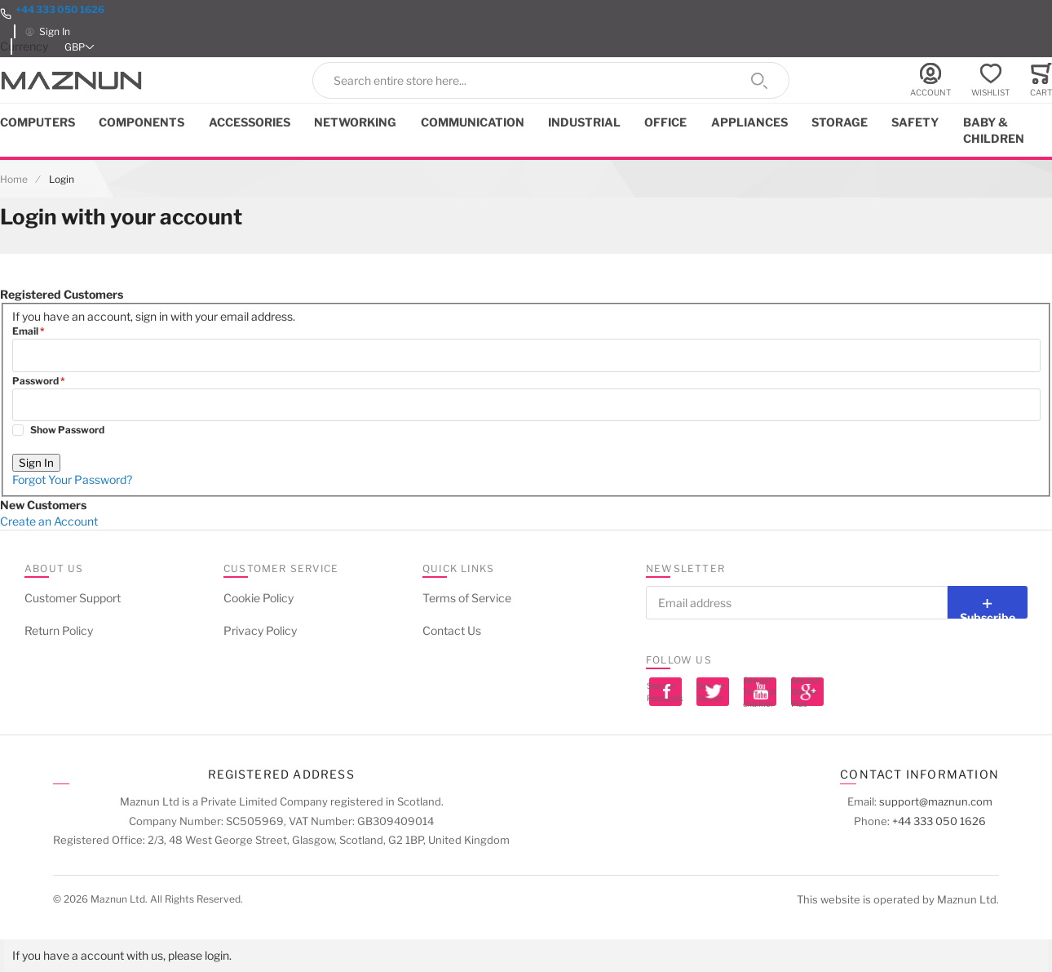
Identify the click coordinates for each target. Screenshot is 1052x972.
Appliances (749, 122)
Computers (37, 122)
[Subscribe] (988, 602)
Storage (839, 122)
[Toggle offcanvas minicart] (1041, 80)
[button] (80, 47)
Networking (355, 122)
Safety (915, 122)
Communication (472, 122)
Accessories (249, 122)
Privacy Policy (260, 630)
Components (141, 122)
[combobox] (551, 80)
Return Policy (58, 630)
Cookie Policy (258, 598)
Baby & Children (993, 130)
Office (665, 122)
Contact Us (451, 630)
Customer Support (72, 598)
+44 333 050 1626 (59, 9)
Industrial (584, 122)
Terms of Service (466, 598)
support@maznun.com (935, 801)
